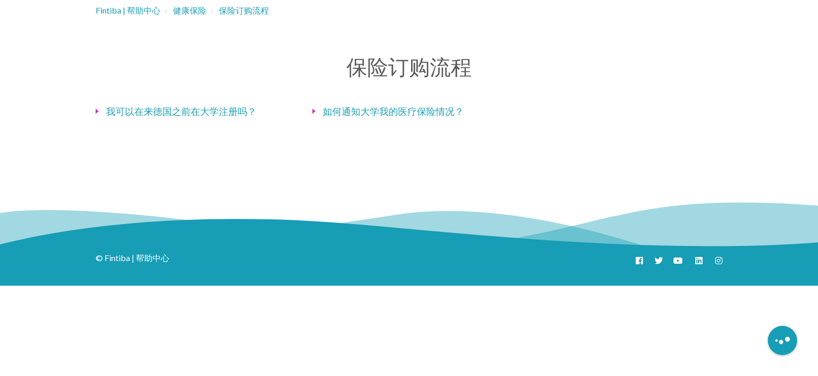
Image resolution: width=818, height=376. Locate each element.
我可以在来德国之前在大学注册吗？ (181, 111)
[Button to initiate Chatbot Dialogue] (782, 340)
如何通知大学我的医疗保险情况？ (393, 111)
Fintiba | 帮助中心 (128, 10)
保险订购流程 (244, 10)
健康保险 (189, 10)
